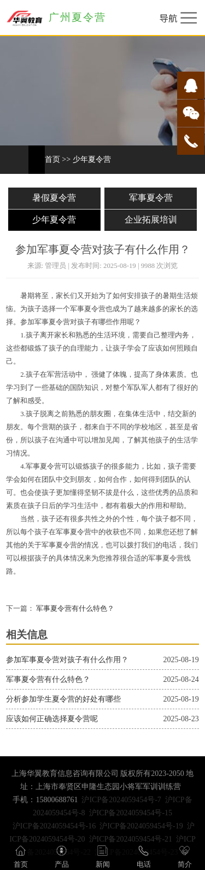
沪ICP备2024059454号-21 (130, 839)
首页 (52, 159)
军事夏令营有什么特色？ (74, 608)
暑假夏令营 (54, 197)
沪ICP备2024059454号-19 (141, 826)
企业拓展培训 (151, 219)
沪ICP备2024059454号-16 (54, 826)
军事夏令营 (151, 197)
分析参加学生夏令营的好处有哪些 (63, 699)
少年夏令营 (92, 159)
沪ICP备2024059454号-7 (121, 800)
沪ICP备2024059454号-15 (130, 813)
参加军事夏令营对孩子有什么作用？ (67, 660)
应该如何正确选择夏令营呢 (52, 719)
